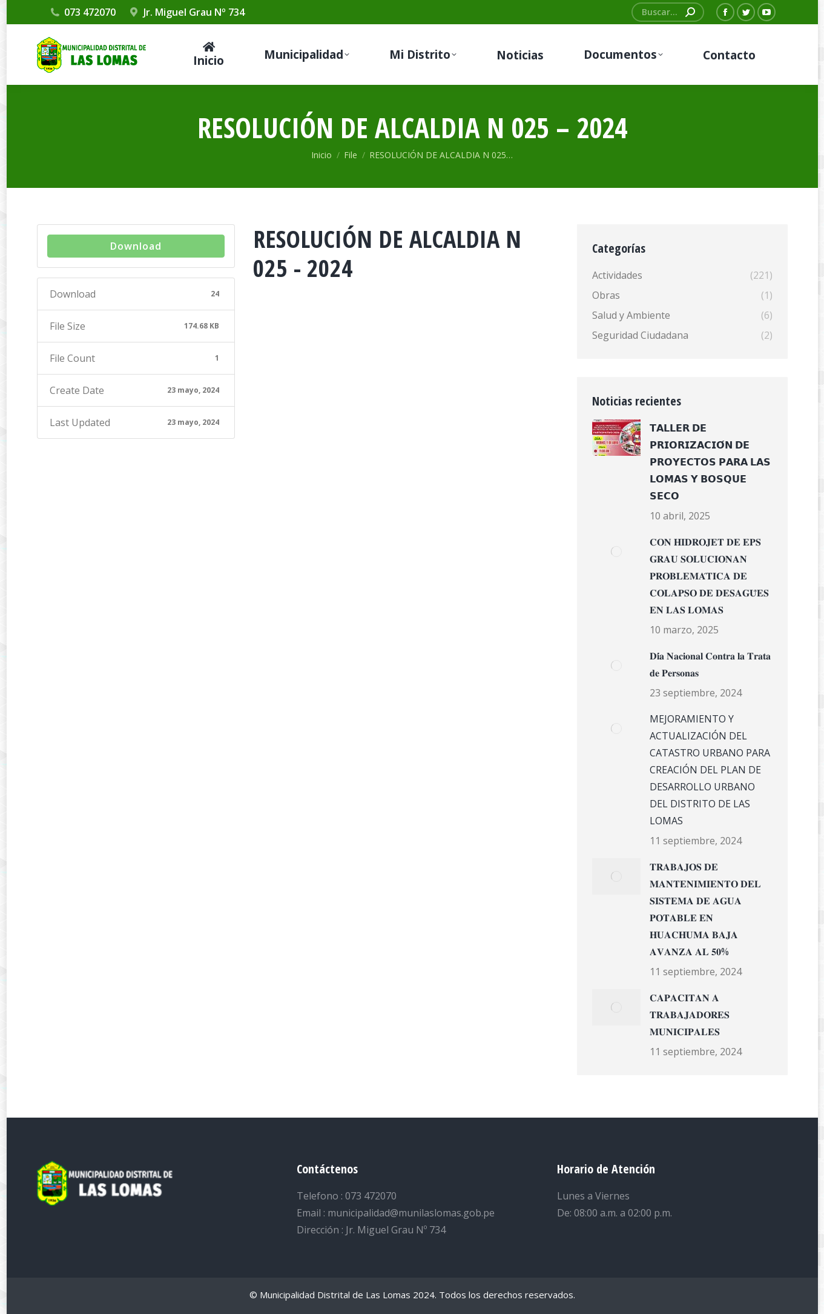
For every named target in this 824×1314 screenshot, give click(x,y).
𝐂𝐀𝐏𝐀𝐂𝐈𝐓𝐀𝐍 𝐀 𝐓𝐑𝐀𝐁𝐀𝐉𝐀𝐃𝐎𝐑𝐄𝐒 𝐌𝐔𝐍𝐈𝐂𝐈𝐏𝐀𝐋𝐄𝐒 (690, 1014)
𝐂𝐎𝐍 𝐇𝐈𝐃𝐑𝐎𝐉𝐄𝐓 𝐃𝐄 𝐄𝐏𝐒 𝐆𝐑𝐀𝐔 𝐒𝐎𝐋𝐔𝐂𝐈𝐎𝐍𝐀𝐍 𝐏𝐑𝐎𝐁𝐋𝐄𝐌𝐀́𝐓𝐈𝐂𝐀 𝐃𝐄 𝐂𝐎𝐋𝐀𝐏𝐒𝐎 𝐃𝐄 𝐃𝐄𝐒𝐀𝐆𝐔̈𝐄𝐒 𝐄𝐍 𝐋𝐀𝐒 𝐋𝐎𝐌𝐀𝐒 (709, 575)
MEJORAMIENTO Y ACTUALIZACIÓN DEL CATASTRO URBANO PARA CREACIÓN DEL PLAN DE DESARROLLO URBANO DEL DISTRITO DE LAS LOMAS (710, 769)
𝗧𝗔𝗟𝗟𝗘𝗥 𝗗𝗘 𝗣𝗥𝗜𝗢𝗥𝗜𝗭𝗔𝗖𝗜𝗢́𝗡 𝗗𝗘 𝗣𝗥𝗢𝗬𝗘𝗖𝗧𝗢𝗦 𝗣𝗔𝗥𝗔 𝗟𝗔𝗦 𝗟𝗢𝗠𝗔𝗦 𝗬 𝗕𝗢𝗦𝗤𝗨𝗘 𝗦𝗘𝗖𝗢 (710, 461)
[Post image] (616, 437)
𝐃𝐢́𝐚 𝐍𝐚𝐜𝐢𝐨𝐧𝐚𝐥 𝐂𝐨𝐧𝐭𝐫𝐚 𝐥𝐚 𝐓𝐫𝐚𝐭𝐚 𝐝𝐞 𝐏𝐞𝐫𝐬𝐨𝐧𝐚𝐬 (710, 664)
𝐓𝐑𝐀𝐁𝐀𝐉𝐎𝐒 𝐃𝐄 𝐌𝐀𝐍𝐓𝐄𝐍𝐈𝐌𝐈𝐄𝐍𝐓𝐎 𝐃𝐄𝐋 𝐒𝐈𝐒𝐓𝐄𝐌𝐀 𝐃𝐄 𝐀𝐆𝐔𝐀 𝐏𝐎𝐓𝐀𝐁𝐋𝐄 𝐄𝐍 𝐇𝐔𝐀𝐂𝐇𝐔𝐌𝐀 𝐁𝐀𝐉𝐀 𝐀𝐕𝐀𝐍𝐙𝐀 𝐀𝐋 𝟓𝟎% (705, 909)
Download (136, 246)
